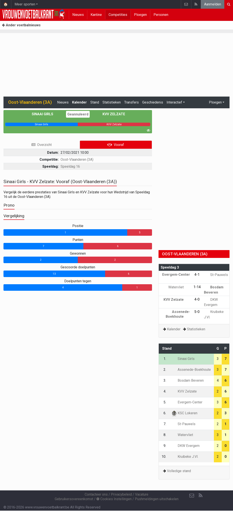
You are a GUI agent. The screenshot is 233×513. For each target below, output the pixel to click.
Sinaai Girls (45, 114)
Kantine (96, 15)
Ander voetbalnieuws (21, 25)
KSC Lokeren (184, 413)
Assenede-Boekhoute (191, 370)
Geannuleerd (77, 114)
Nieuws (78, 15)
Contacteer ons (96, 494)
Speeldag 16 (70, 166)
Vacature (141, 494)
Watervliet (179, 287)
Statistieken (111, 102)
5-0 (197, 312)
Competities (118, 15)
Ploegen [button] (215, 102)
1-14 (197, 287)
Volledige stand (179, 471)
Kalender (79, 102)
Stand (94, 102)
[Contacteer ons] (191, 495)
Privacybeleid (121, 494)
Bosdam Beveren (187, 380)
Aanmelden (212, 4)
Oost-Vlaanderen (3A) (77, 159)
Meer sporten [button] (25, 4)
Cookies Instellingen (114, 499)
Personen (161, 15)
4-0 (197, 299)
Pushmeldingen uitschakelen (156, 499)
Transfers (131, 102)
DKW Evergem (185, 446)
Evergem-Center (186, 402)
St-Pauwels (216, 275)
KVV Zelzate (110, 114)
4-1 (197, 274)
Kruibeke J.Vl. (184, 457)
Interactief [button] (174, 102)
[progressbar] (41, 124)
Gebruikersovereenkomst (74, 499)
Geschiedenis (152, 102)
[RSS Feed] (200, 495)
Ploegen (140, 15)
